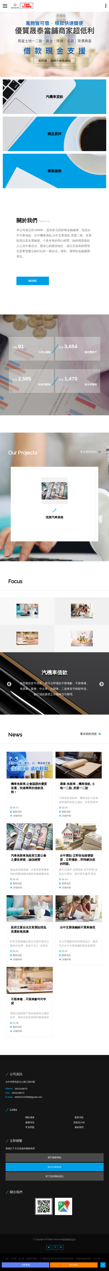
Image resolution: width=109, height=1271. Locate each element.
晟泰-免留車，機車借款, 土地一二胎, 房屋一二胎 (77, 786)
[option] (54, 44)
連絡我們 (79, 1127)
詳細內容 (17, 815)
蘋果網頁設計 (69, 1239)
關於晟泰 (29, 1117)
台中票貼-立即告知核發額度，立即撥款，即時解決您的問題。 (77, 860)
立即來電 (25, 1265)
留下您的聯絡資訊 (54, 1176)
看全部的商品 (90, 451)
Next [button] (100, 683)
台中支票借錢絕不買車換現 (77, 927)
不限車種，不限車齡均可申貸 (28, 1001)
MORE (33, 280)
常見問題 (29, 1127)
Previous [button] (8, 683)
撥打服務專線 (54, 1157)
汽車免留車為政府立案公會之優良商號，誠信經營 (28, 857)
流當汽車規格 (54, 517)
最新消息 (17, 811)
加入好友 (74, 1265)
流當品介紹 (79, 1122)
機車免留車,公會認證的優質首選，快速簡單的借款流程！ (29, 788)
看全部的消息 (90, 733)
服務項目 (29, 1122)
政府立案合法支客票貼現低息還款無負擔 (28, 929)
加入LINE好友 (55, 1167)
